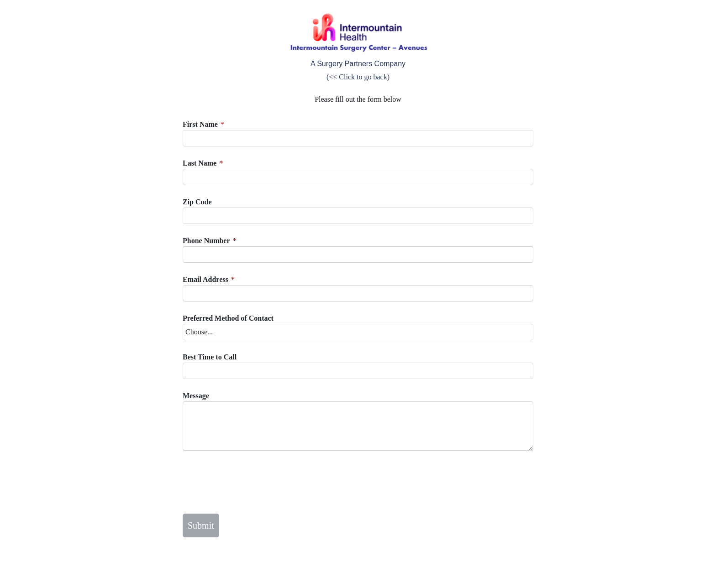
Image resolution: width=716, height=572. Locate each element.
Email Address (205, 279)
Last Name (199, 163)
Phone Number (206, 240)
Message (196, 396)
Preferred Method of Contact (228, 318)
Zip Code (197, 202)
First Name (200, 124)
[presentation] (252, 482)
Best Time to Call (210, 357)
